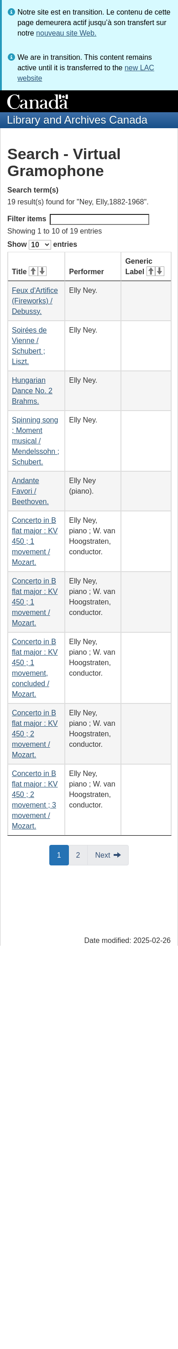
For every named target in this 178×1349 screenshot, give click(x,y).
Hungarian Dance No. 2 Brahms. (32, 390)
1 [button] (63, 854)
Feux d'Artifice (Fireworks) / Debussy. (35, 300)
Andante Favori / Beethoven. (30, 491)
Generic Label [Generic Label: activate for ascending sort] (144, 266)
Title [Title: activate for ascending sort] (29, 272)
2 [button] (82, 854)
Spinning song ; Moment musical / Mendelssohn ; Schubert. (35, 441)
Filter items (78, 219)
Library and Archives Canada (77, 120)
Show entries (42, 245)
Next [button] (102, 855)
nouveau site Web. (66, 33)
